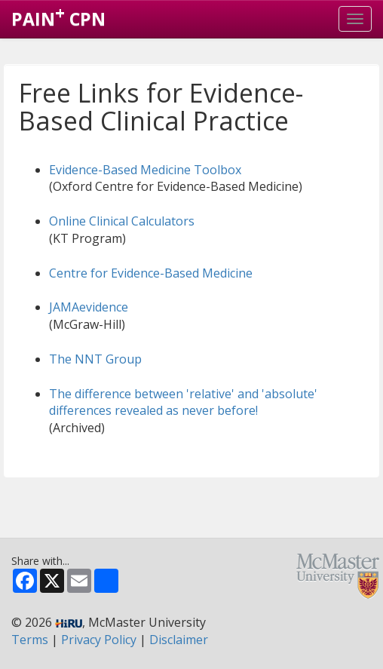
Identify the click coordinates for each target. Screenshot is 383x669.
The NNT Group (95, 359)
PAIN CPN (58, 16)
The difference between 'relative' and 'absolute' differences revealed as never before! (183, 402)
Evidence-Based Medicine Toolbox (145, 169)
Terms (29, 639)
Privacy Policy (98, 639)
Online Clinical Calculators (122, 221)
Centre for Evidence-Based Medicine (151, 273)
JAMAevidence (88, 307)
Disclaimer (178, 639)
